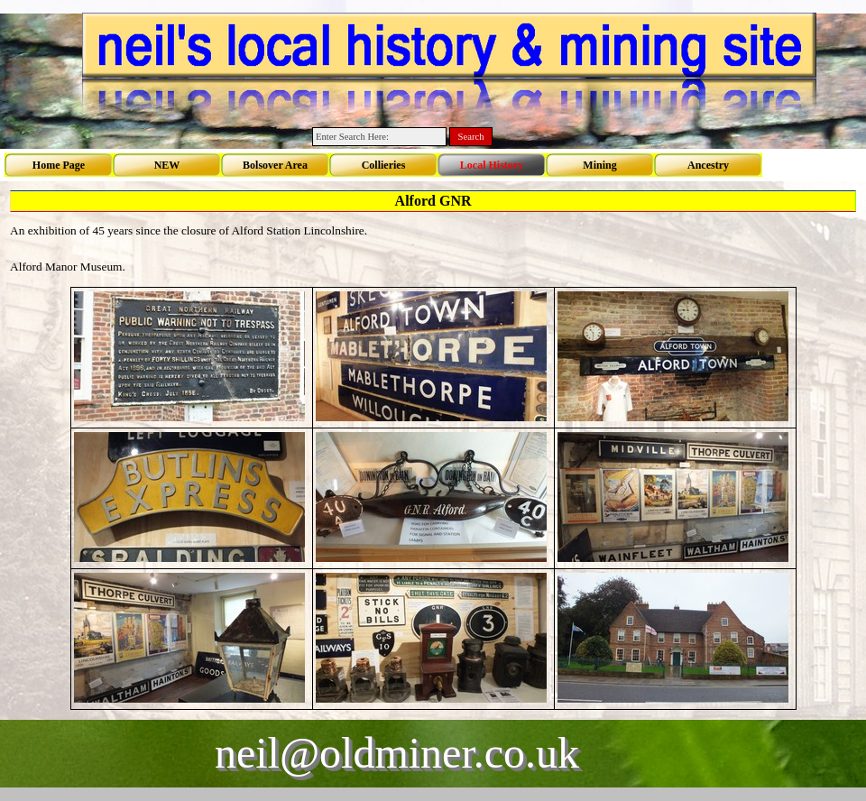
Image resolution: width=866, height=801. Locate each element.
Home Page (58, 165)
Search (471, 137)
